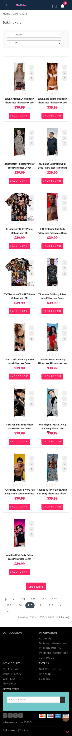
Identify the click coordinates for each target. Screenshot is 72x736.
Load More (36, 586)
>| (7, 611)
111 (40, 605)
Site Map (45, 673)
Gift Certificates (50, 669)
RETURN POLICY (50, 648)
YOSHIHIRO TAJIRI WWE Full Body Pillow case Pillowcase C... (19, 493)
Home (6, 13)
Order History (12, 673)
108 (9, 605)
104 (22, 599)
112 (51, 605)
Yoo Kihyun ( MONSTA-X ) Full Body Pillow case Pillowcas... (52, 428)
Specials (44, 678)
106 (43, 599)
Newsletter (10, 683)
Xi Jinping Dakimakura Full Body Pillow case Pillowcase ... (52, 168)
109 (19, 605)
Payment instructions (53, 652)
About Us (45, 638)
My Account (11, 669)
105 (33, 599)
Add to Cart (19, 115)
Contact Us (46, 657)
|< (6, 599)
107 (54, 599)
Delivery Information (53, 643)
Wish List (9, 678)
